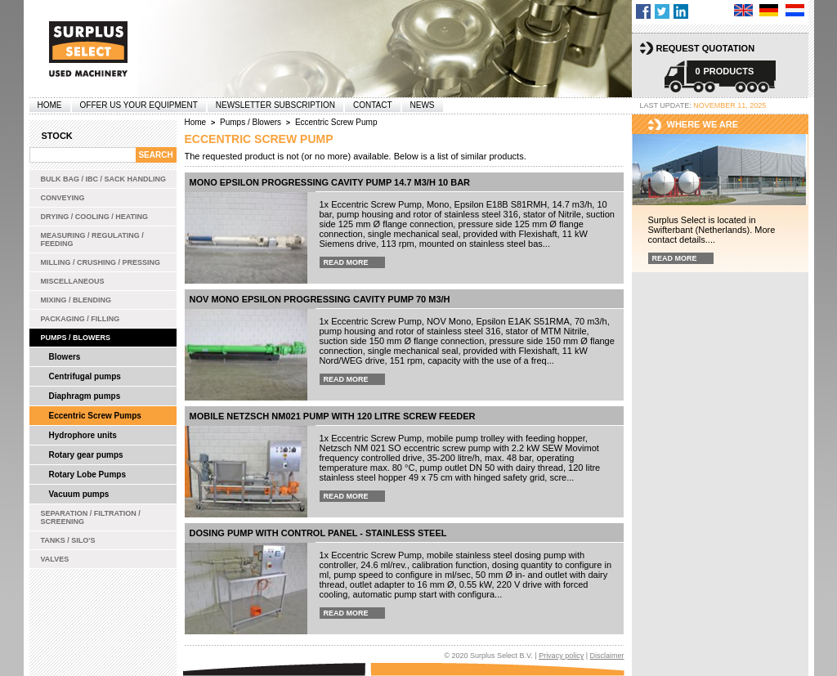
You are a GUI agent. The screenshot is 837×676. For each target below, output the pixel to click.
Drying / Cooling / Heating (95, 217)
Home (50, 105)
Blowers (65, 356)
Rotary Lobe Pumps (87, 474)
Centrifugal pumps (85, 376)
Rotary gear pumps (86, 454)
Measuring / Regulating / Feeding (92, 239)
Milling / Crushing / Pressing (101, 262)
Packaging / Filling (80, 319)
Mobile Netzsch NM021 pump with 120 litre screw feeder (333, 416)
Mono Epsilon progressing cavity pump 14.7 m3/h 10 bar (330, 182)
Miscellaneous (73, 281)
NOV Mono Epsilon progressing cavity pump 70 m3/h (320, 299)
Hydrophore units (83, 435)
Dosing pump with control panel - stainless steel (318, 533)
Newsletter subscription (275, 105)
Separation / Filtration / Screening (91, 517)
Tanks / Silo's (68, 540)
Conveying (63, 198)
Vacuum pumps (79, 494)
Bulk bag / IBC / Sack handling (104, 179)
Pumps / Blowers (76, 338)
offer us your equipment (139, 105)
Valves (55, 559)
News (422, 105)
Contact (372, 105)
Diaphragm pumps (85, 396)
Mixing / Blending (76, 300)
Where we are (703, 124)
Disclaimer (606, 655)
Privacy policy (561, 655)
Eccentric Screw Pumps (95, 415)
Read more (346, 262)
